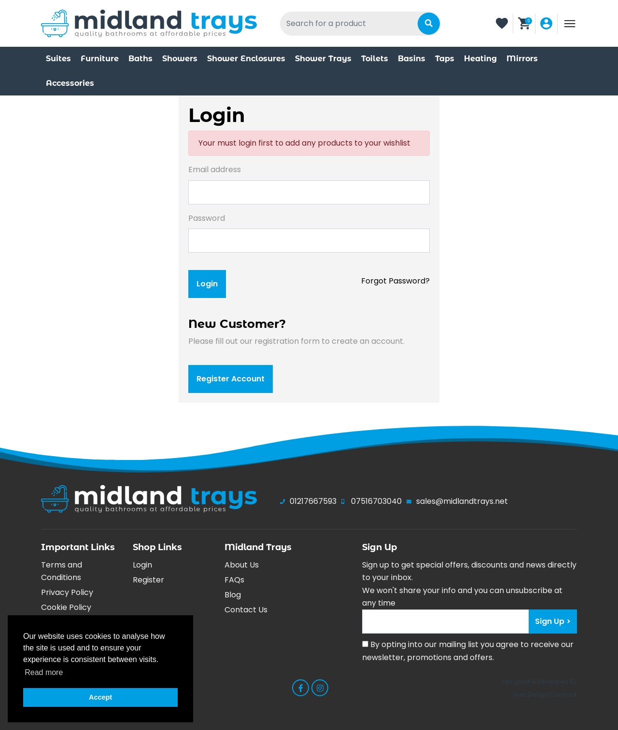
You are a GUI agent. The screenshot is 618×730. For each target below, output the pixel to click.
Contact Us (246, 609)
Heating (480, 58)
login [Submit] (207, 283)
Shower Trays (323, 58)
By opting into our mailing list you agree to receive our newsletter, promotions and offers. (468, 650)
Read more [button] (44, 672)
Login (142, 564)
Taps (444, 58)
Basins (411, 58)
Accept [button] (100, 697)
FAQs (234, 579)
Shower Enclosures (246, 58)
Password (206, 218)
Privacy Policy (67, 592)
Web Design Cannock (545, 694)
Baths (140, 58)
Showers (179, 58)
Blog (233, 594)
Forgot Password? (395, 280)
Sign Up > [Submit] (553, 621)
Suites (58, 58)
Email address (214, 169)
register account (231, 378)
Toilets (374, 58)
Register (148, 579)
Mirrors (522, 58)
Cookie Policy (66, 607)
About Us (242, 564)
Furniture (100, 58)
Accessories (70, 83)
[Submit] (429, 24)
